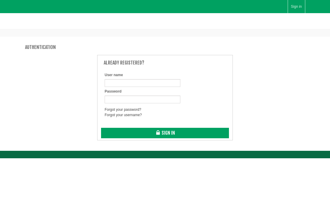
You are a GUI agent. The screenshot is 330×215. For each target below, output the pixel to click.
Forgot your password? (123, 110)
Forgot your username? (123, 115)
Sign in (296, 6)
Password (113, 91)
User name (114, 75)
